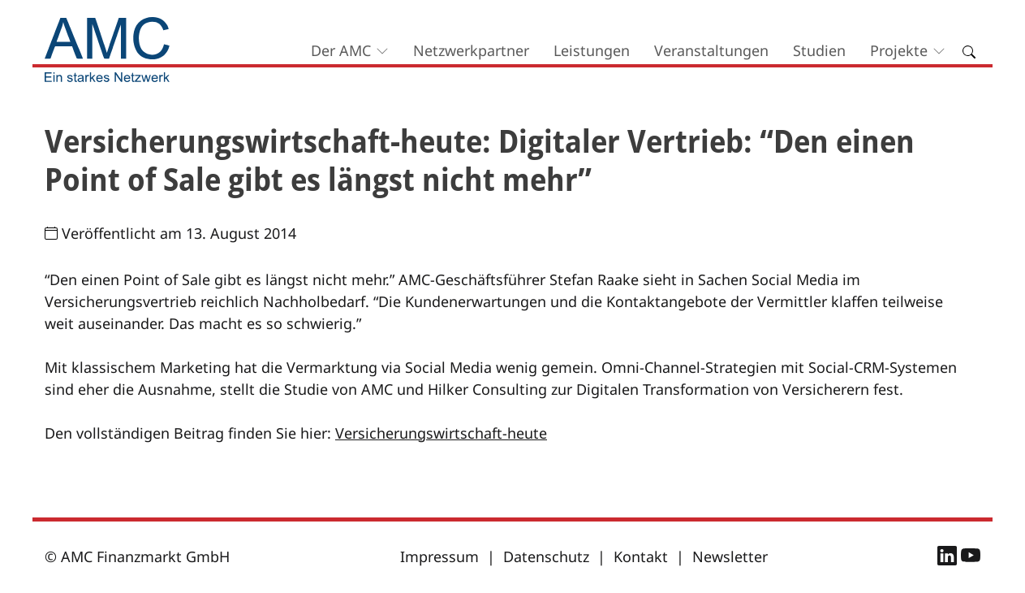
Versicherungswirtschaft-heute (441, 433)
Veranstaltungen (711, 50)
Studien (819, 50)
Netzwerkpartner (471, 50)
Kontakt (641, 556)
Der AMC (341, 50)
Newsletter (730, 556)
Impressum (439, 556)
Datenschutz (546, 556)
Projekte (899, 50)
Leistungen (591, 50)
